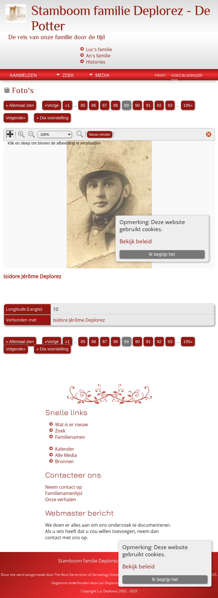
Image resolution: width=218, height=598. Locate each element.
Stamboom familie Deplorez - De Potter (100, 561)
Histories (95, 62)
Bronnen (64, 461)
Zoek (68, 75)
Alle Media (66, 455)
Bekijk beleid (138, 566)
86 (93, 105)
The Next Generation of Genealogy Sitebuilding (91, 574)
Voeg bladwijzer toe (186, 76)
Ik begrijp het (165, 579)
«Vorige (52, 105)
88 (115, 105)
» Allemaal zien (20, 105)
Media (102, 75)
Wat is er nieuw (71, 424)
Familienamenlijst (64, 493)
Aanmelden (23, 75)
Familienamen (70, 437)
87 (104, 105)
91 (148, 105)
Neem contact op (63, 487)
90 (137, 105)
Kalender (64, 449)
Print (160, 75)
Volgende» (16, 118)
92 (159, 105)
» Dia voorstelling (52, 118)
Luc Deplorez (108, 582)
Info (67, 85)
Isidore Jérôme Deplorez (79, 320)
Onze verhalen (60, 499)
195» (188, 105)
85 (83, 105)
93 (170, 105)
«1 (67, 105)
